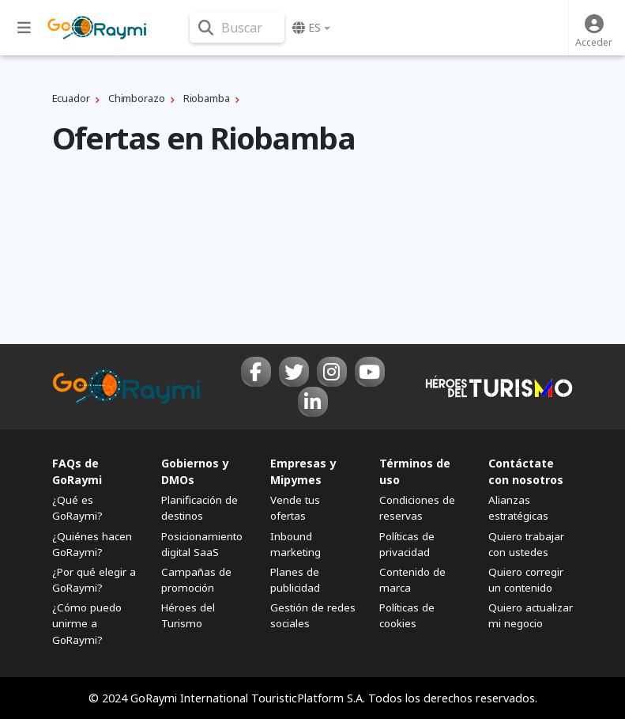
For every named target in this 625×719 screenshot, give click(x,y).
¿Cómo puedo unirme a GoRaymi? (87, 623)
